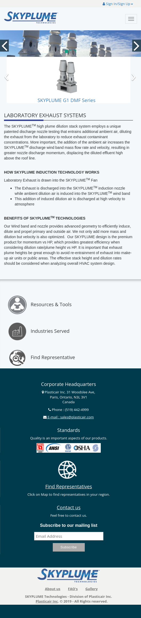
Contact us (68, 507)
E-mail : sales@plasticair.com (70, 417)
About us (52, 588)
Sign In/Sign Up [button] (118, 3)
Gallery (91, 588)
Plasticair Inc (47, 601)
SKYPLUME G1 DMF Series (66, 100)
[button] (2, 35)
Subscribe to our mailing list (68, 525)
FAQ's (73, 588)
